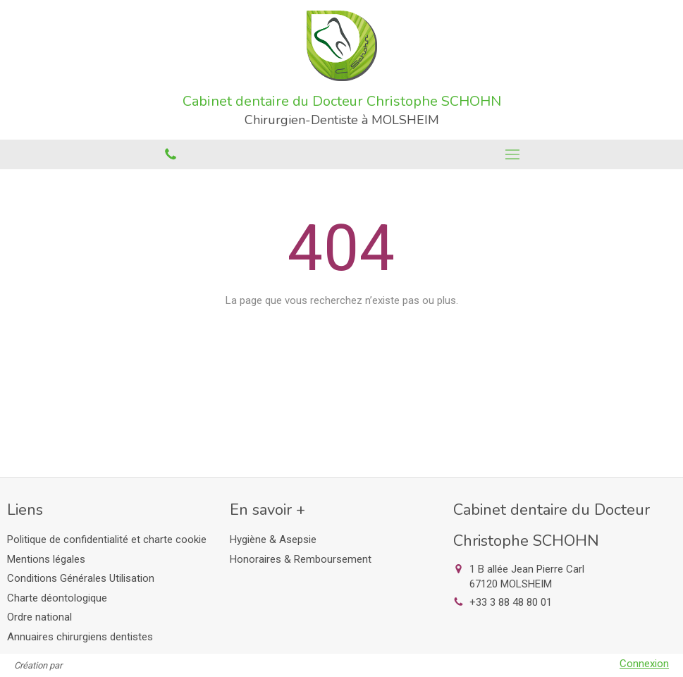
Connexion (644, 663)
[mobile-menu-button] (513, 154)
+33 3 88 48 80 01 (510, 602)
